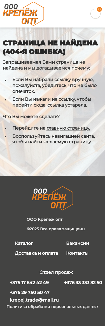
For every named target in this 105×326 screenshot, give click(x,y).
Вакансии (77, 243)
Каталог (24, 243)
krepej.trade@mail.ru (34, 300)
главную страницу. (68, 128)
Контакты (77, 253)
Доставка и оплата (36, 253)
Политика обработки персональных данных (52, 306)
